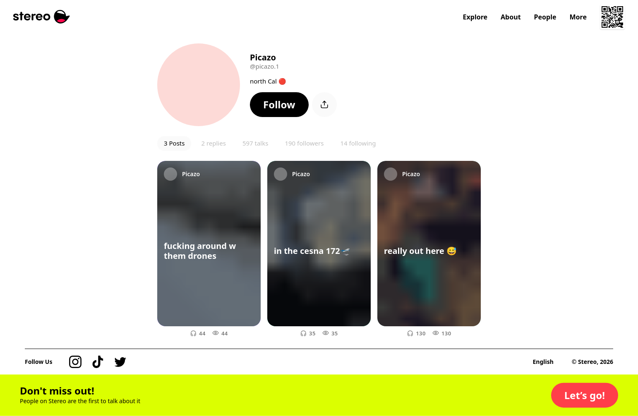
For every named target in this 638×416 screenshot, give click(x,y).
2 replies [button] (213, 143)
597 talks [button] (255, 143)
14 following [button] (358, 143)
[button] (279, 104)
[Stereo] (41, 17)
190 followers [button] (304, 143)
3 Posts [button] (174, 143)
